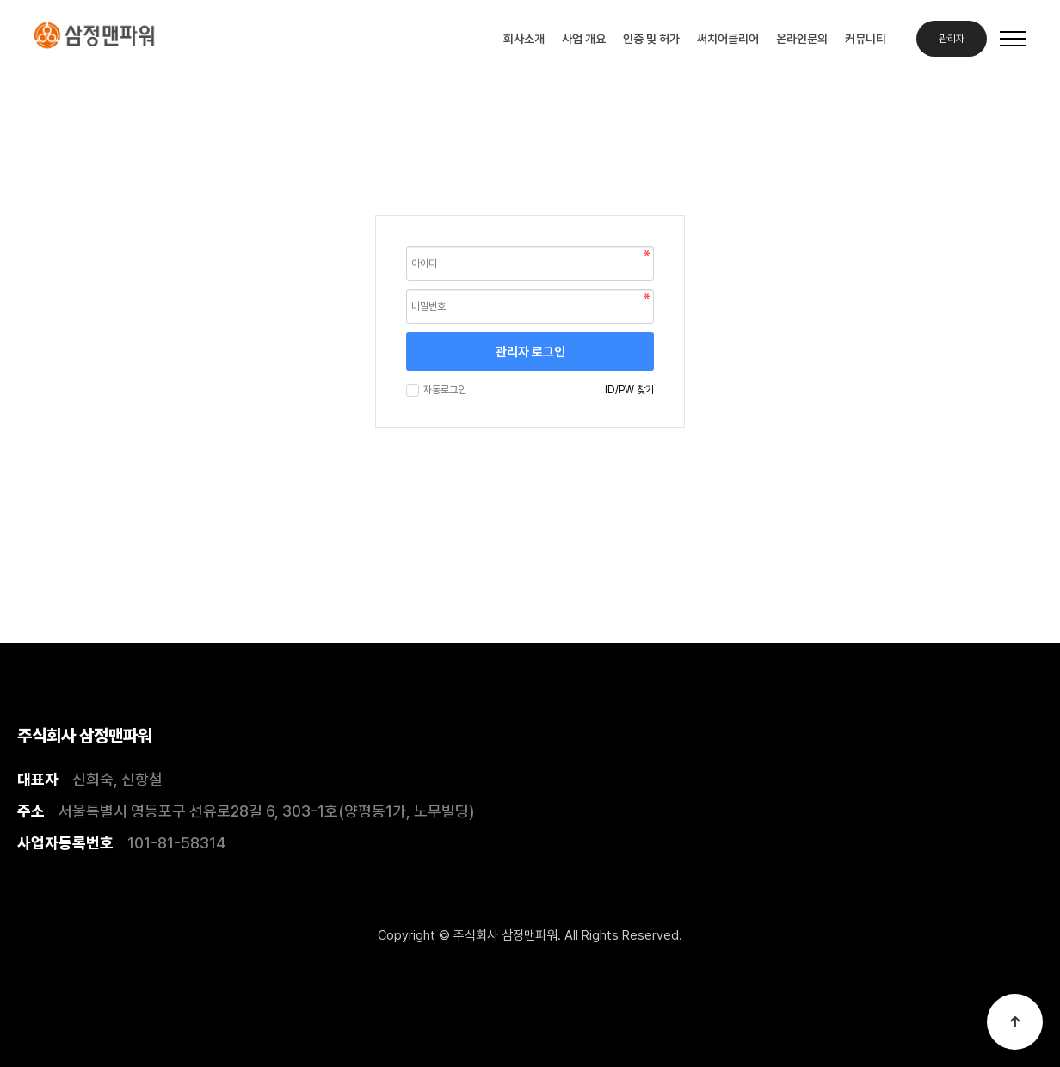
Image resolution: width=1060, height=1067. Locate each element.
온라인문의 (802, 39)
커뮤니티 (865, 39)
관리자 (951, 39)
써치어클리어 (728, 39)
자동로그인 (442, 390)
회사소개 (524, 39)
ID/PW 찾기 (629, 390)
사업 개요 (584, 39)
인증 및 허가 (651, 39)
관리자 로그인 (530, 352)
